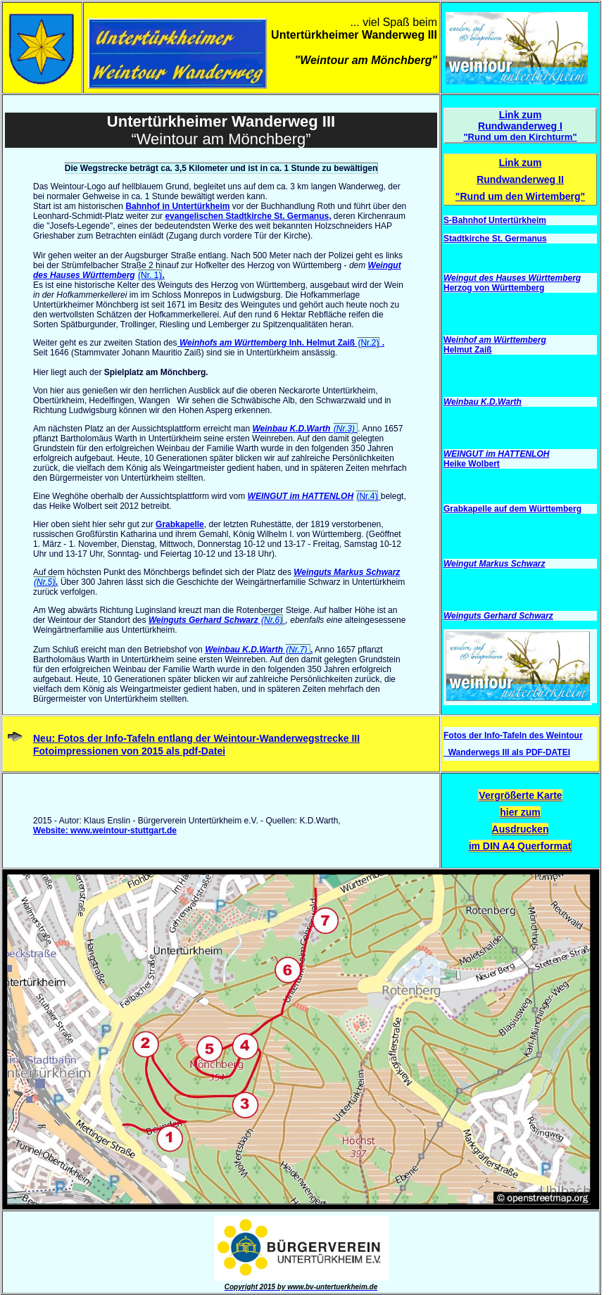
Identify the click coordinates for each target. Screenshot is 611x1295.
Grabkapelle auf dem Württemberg (512, 509)
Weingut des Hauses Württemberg (512, 278)
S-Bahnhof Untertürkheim (494, 220)
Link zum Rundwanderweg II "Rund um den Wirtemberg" (520, 179)
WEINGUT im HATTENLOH (300, 496)
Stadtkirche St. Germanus (495, 239)
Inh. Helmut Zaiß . (281, 343)
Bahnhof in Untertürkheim (177, 206)
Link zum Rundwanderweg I (520, 120)
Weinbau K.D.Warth (305, 429)
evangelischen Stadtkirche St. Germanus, (248, 216)
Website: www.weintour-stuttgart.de (105, 830)
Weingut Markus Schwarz (494, 564)
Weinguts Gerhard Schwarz (217, 620)
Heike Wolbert (471, 464)
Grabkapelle (180, 524)
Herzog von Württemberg (493, 288)
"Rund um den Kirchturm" (520, 137)
